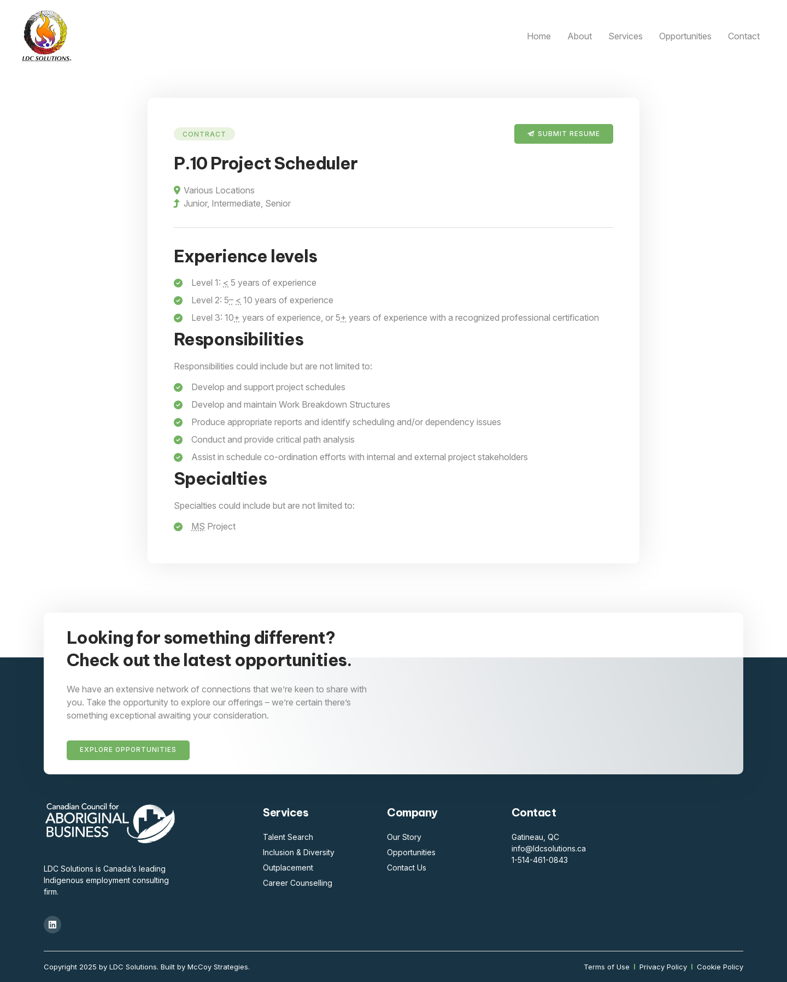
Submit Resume (569, 134)
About (579, 36)
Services (625, 36)
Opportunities (685, 36)
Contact (744, 36)
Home (539, 36)
